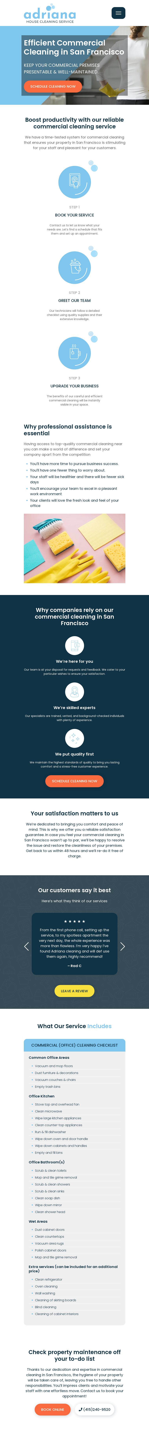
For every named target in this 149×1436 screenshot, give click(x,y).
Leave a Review (74, 991)
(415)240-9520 (94, 1409)
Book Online (52, 1409)
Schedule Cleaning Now (53, 86)
